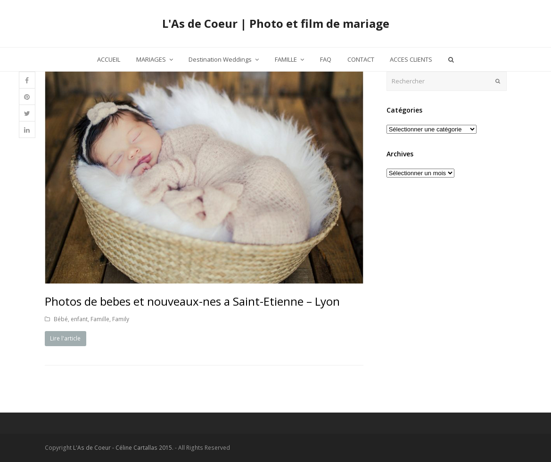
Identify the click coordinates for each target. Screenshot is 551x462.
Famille (99, 319)
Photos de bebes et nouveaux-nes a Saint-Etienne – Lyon (192, 301)
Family (120, 319)
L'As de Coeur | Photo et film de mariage (275, 23)
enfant (79, 319)
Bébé (61, 319)
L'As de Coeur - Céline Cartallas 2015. (123, 448)
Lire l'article (65, 338)
